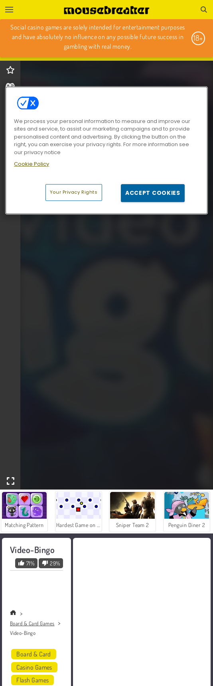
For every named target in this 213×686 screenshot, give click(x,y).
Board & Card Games (32, 623)
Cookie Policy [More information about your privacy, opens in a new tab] (31, 164)
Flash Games (32, 680)
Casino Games (34, 667)
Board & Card (33, 654)
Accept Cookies (152, 193)
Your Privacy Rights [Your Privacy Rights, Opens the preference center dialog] (74, 192)
